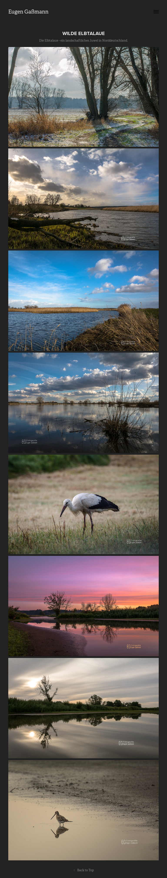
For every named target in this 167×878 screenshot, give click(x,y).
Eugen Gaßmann (28, 11)
